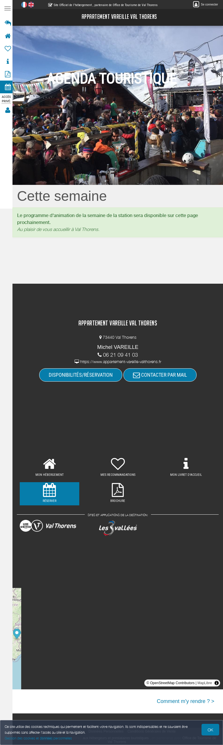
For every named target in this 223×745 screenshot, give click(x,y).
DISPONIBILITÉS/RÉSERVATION (82, 375)
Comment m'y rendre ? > (185, 701)
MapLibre (204, 683)
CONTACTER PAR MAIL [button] (161, 375)
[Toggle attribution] (216, 683)
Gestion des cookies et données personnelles (38, 738)
